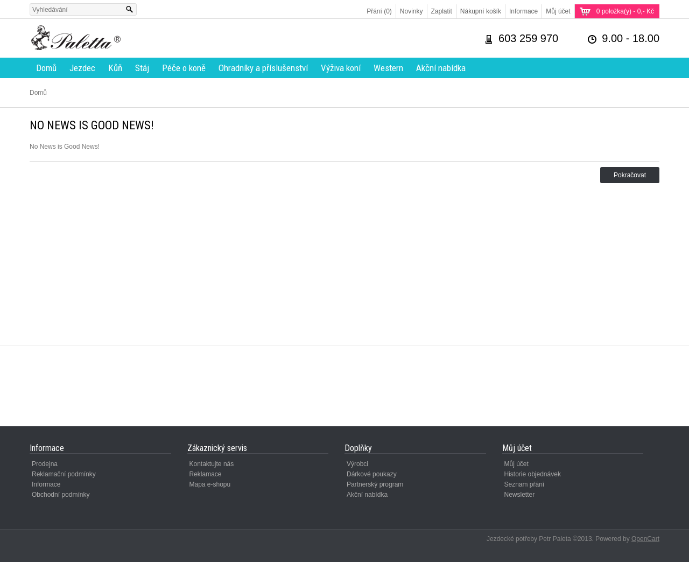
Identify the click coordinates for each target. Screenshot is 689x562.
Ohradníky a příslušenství (263, 68)
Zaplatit (441, 11)
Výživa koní (341, 68)
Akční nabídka (441, 68)
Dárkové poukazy (372, 474)
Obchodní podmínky (60, 494)
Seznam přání (524, 484)
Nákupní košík (480, 11)
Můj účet (558, 11)
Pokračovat (630, 175)
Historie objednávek (532, 474)
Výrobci (357, 464)
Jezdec (82, 68)
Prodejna (45, 464)
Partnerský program (375, 484)
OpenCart (645, 539)
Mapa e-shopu (210, 484)
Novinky (411, 11)
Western (388, 68)
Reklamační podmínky (64, 474)
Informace (523, 11)
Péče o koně (184, 68)
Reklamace (205, 474)
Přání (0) (379, 11)
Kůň (115, 68)
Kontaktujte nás (211, 464)
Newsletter (519, 494)
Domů (46, 68)
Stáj (142, 68)
